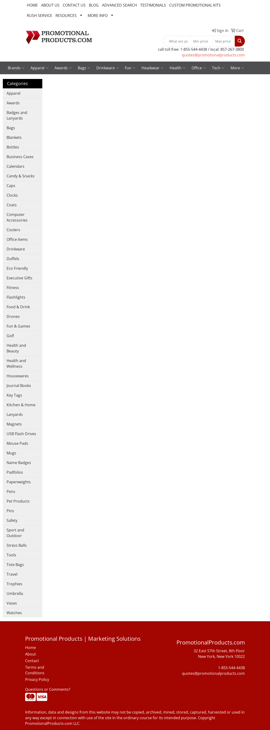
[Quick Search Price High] (224, 41)
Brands (16, 68)
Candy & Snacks (21, 176)
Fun (130, 68)
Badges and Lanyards (17, 115)
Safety (12, 520)
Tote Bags (15, 564)
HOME (32, 5)
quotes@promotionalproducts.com (213, 55)
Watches (14, 612)
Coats (12, 204)
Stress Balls (17, 545)
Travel (12, 574)
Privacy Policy (37, 679)
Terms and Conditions (34, 670)
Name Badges (19, 462)
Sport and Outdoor (15, 532)
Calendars (15, 166)
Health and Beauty (16, 348)
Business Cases (20, 156)
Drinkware (107, 68)
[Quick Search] (177, 41)
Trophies (14, 583)
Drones (13, 316)
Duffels (13, 258)
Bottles (13, 147)
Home (30, 647)
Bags (84, 68)
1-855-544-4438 (231, 667)
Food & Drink (18, 306)
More (237, 68)
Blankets (14, 137)
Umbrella (15, 593)
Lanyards (15, 414)
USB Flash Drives (21, 433)
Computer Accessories (17, 217)
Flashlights (16, 297)
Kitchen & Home (21, 404)
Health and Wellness (16, 363)
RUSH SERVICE (39, 15)
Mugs (11, 453)
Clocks (12, 195)
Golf (10, 335)
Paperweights (19, 481)
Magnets (14, 424)
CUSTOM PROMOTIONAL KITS (195, 5)
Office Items (17, 239)
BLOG (94, 5)
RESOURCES (66, 15)
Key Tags (14, 395)
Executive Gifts (19, 278)
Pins (10, 510)
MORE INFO (98, 15)
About (30, 654)
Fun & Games (18, 326)
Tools (11, 555)
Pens (11, 491)
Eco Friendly (17, 268)
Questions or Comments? (47, 689)
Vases (12, 603)
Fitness (13, 287)
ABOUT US (50, 5)
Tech (218, 68)
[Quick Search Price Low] (202, 41)
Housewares (18, 376)
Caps (11, 185)
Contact (32, 660)
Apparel (39, 68)
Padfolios (15, 472)
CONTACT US (74, 5)
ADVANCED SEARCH (119, 5)
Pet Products (18, 501)
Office (199, 68)
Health (177, 68)
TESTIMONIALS (153, 5)
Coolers (13, 229)
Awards (63, 68)
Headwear (152, 68)
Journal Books (19, 385)
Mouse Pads (17, 443)
